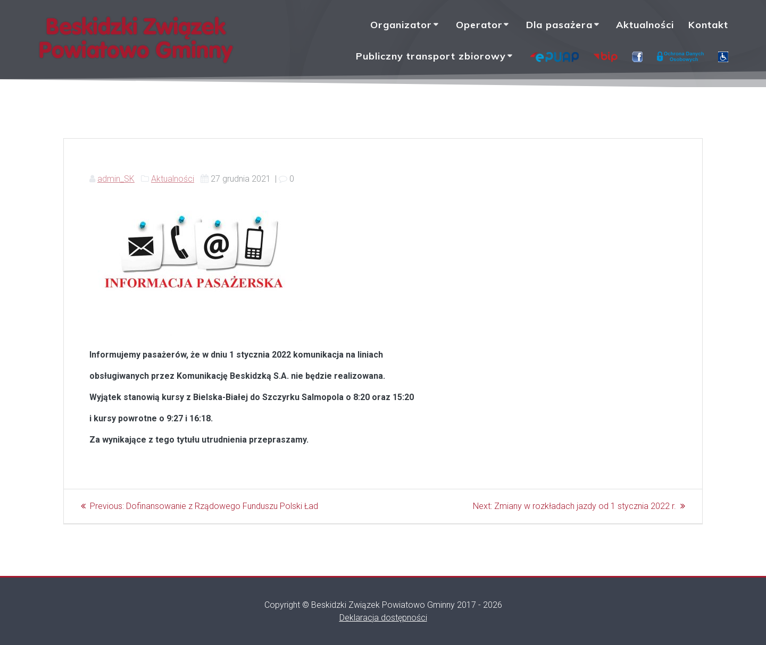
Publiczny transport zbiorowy (431, 56)
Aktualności (645, 25)
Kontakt (708, 25)
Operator (479, 25)
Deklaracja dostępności (383, 618)
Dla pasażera (559, 25)
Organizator (401, 25)
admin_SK (116, 179)
